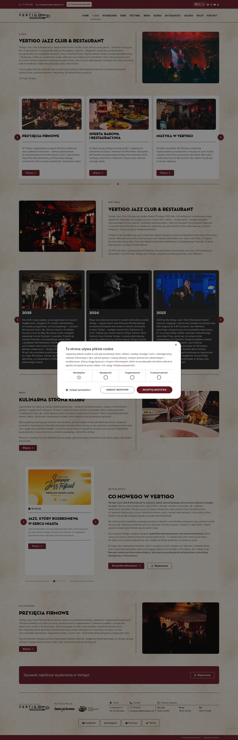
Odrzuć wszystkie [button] (117, 389)
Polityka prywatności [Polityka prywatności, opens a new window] (124, 365)
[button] (78, 390)
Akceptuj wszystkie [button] (154, 389)
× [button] (176, 345)
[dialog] (119, 370)
